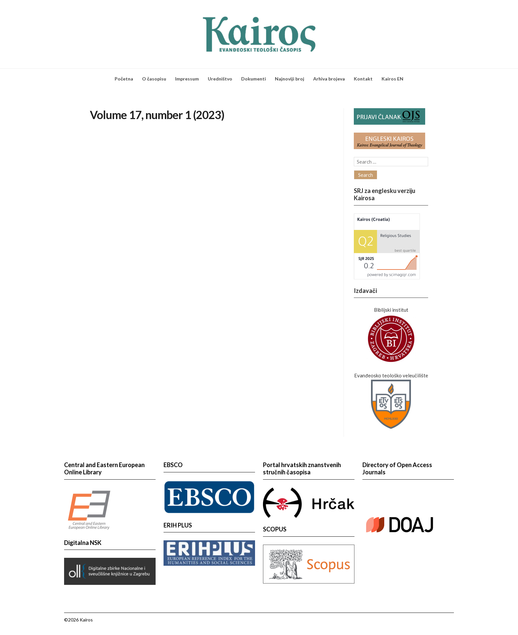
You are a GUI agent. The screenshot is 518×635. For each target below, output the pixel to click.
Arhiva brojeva (329, 78)
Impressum (187, 78)
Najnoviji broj (289, 78)
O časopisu (154, 78)
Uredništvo (220, 78)
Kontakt (363, 78)
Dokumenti (253, 78)
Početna (124, 78)
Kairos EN (392, 78)
